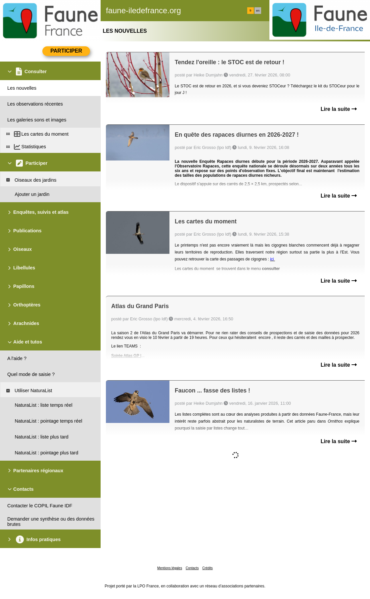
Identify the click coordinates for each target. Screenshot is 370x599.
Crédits (207, 568)
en (257, 10)
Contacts (192, 568)
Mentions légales (169, 568)
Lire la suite (339, 109)
